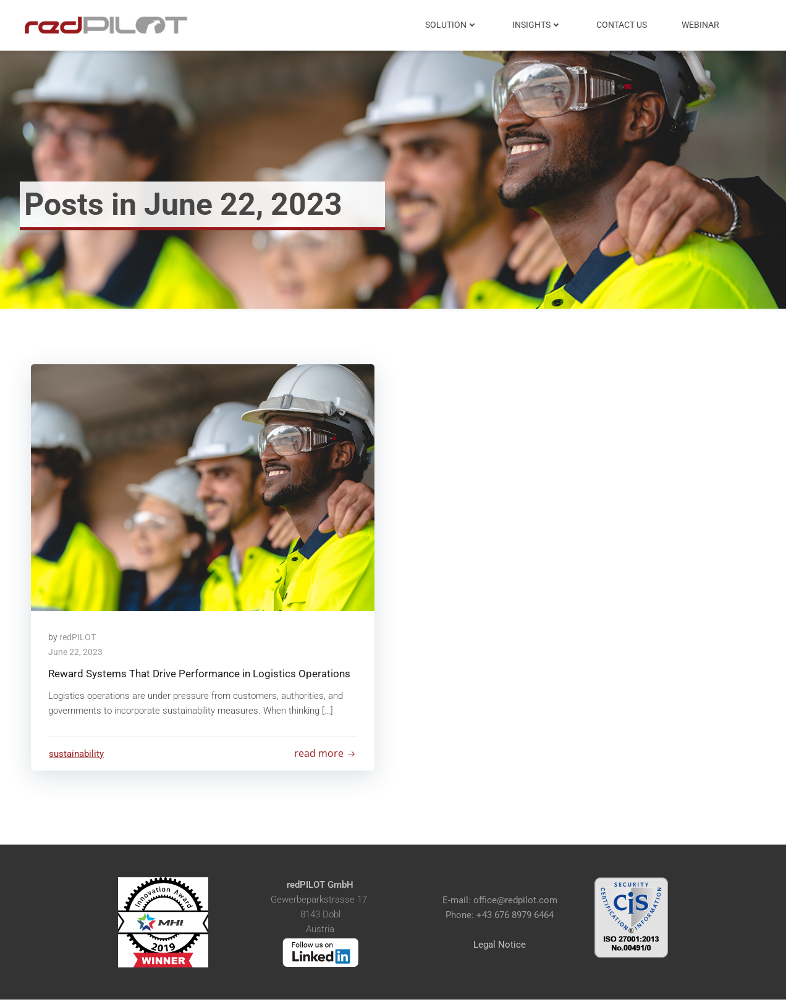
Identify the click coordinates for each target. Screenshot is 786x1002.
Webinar (701, 25)
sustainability (76, 755)
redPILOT (79, 638)
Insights (537, 25)
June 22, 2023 (76, 653)
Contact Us (622, 25)
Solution (452, 25)
